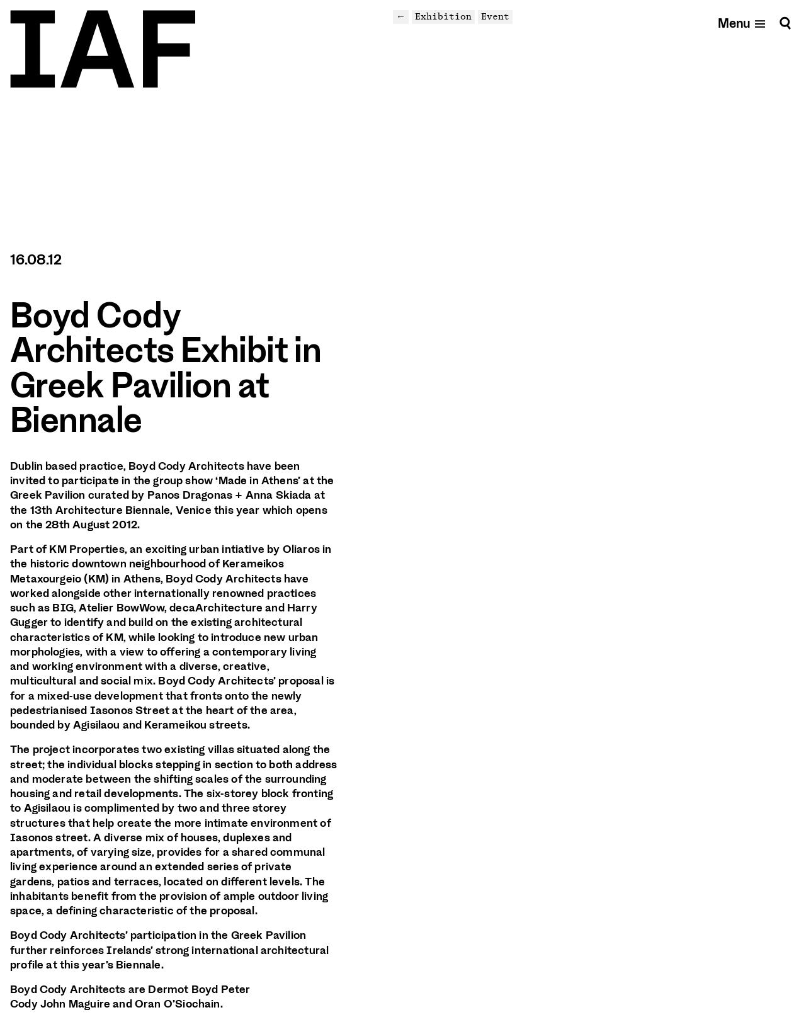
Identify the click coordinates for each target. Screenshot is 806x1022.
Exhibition (443, 16)
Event (495, 16)
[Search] (785, 23)
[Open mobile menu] (742, 23)
